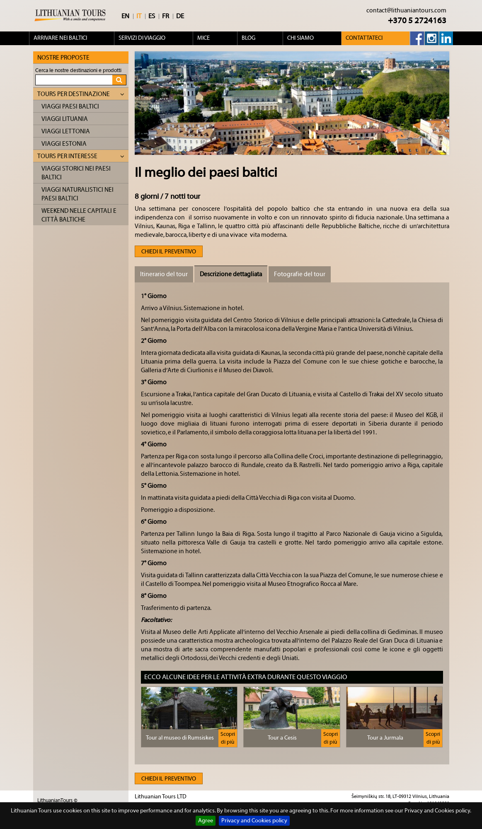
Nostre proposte (63, 57)
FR (165, 16)
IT (138, 16)
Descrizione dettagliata (231, 274)
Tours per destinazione (80, 94)
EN (125, 16)
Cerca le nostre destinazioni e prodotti (78, 70)
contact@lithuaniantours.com (406, 10)
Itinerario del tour (164, 274)
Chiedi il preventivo (168, 251)
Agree (205, 820)
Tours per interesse (80, 156)
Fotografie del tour (299, 274)
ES (151, 16)
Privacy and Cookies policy (254, 820)
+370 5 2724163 (417, 20)
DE (180, 16)
